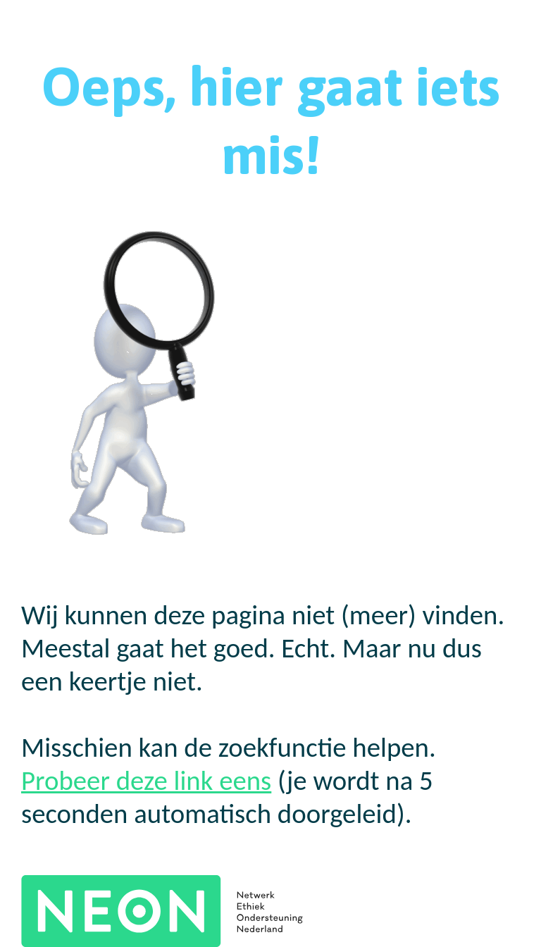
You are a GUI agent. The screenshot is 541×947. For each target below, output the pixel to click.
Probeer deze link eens (146, 780)
